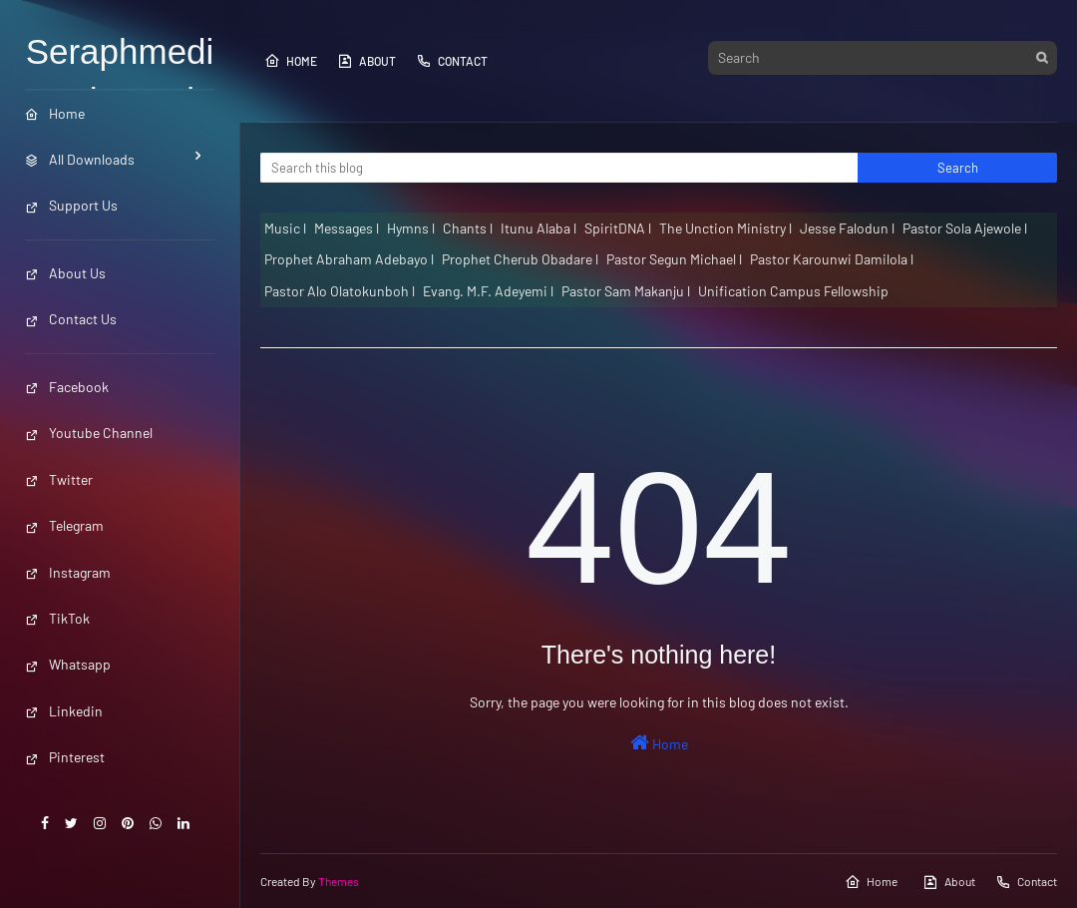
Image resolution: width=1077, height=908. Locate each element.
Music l (285, 228)
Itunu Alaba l (538, 228)
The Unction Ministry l (725, 228)
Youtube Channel (89, 432)
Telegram (64, 525)
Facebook (67, 386)
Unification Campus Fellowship (793, 290)
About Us (65, 272)
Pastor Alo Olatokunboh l (339, 290)
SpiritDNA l (617, 228)
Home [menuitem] (55, 113)
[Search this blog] (559, 168)
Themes (338, 881)
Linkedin (64, 710)
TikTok (57, 618)
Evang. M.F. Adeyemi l (488, 290)
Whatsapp (68, 664)
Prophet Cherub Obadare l (520, 258)
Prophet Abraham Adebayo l (349, 258)
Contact (452, 61)
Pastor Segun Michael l (674, 258)
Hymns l (411, 228)
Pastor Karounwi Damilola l (831, 258)
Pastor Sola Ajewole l (964, 228)
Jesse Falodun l (847, 228)
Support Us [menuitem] (71, 205)
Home (290, 61)
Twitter (59, 479)
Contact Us (71, 318)
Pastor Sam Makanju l (625, 290)
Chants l (468, 228)
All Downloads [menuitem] (80, 159)
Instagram (68, 572)
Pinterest (65, 756)
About (366, 61)
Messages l (346, 228)
